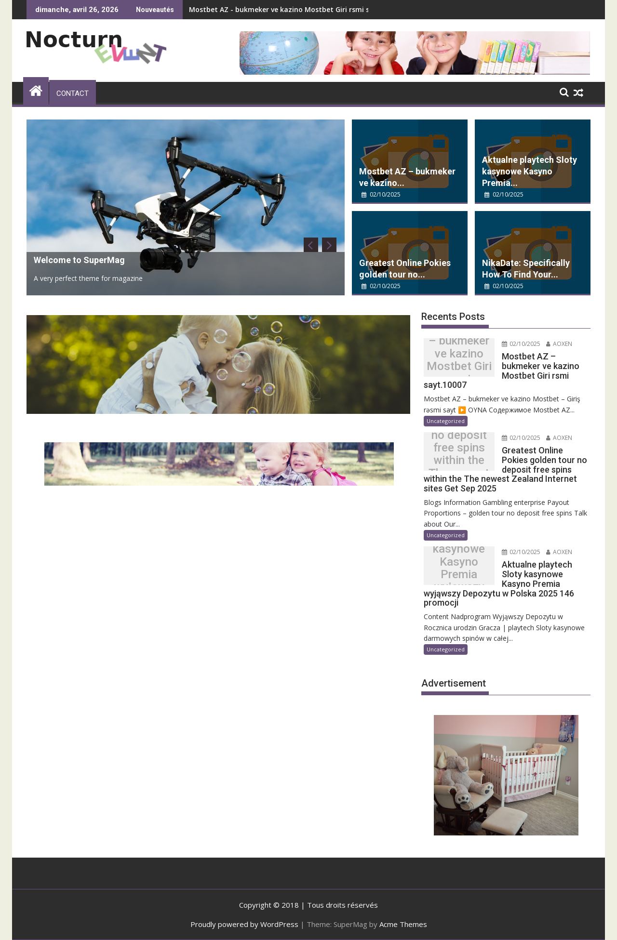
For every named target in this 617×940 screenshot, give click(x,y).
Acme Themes (403, 924)
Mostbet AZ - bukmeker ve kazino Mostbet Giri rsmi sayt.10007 (295, 9)
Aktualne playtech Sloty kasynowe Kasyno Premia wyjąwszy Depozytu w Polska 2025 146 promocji (459, 568)
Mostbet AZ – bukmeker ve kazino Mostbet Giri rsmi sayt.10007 (459, 360)
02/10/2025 (381, 194)
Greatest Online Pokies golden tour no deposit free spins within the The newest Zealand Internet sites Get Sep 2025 (459, 454)
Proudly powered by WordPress (244, 924)
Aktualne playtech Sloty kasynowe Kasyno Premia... (529, 171)
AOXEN (559, 344)
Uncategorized (446, 420)
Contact (72, 93)
